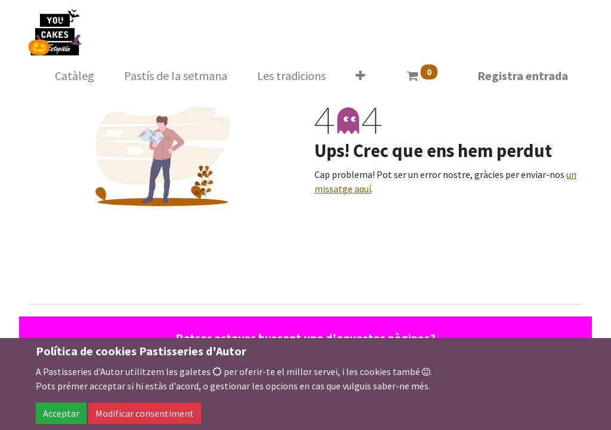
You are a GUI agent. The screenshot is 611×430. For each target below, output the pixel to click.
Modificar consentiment (144, 413)
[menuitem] (74, 76)
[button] (360, 76)
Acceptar (61, 413)
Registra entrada (522, 75)
